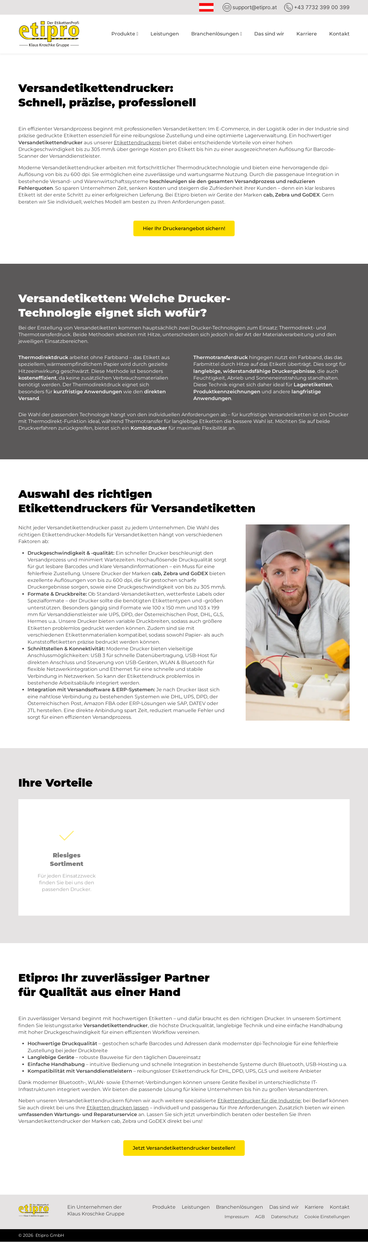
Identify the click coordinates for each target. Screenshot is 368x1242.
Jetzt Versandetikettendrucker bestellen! (184, 1148)
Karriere (306, 34)
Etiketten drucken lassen (118, 1108)
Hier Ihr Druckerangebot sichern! (184, 228)
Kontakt (339, 34)
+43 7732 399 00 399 (322, 7)
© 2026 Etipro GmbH (41, 1235)
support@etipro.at (254, 7)
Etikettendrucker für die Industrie (259, 1101)
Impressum (237, 1217)
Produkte (123, 34)
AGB (260, 1217)
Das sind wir (269, 34)
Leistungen (165, 34)
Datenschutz (284, 1217)
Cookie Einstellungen (327, 1217)
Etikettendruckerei (137, 142)
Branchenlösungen (215, 34)
